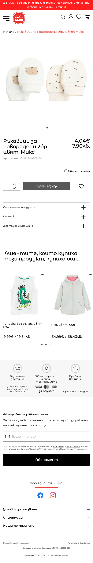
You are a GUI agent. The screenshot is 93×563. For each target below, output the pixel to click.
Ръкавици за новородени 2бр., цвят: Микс (50, 32)
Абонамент (46, 460)
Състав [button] (8, 216)
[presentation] (78, 268)
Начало (8, 32)
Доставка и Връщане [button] (18, 225)
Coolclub (38, 555)
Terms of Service (73, 446)
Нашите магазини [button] (18, 526)
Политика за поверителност (73, 449)
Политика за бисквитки (79, 543)
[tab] (46, 207)
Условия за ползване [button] (20, 509)
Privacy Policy (58, 446)
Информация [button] (13, 517)
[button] (42, 344)
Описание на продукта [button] (19, 207)
